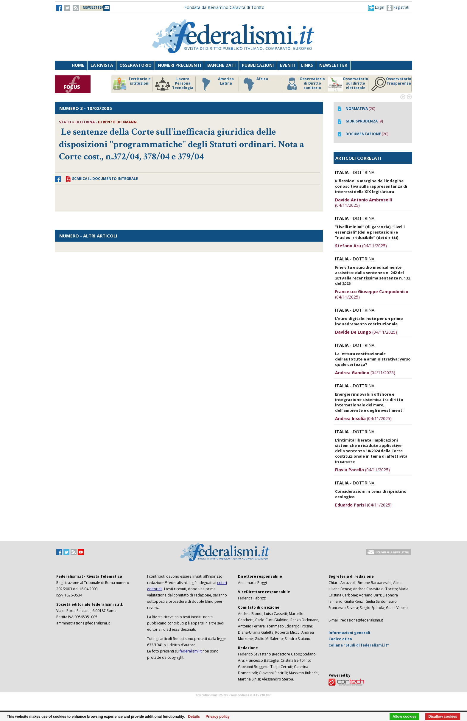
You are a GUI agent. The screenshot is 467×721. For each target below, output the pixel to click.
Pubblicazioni (258, 65)
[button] (376, 7)
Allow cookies (404, 716)
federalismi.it (191, 651)
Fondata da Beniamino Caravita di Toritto (224, 7)
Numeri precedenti (179, 65)
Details (194, 716)
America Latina (216, 84)
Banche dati (221, 65)
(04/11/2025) (363, 202)
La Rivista (102, 65)
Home (78, 65)
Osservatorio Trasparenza (391, 84)
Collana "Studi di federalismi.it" (359, 645)
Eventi (287, 65)
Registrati (398, 8)
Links (307, 65)
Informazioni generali (349, 632)
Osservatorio (135, 65)
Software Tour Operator (233, 702)
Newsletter (333, 65)
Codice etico (340, 638)
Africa (255, 84)
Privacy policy (218, 716)
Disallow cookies (442, 716)
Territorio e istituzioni (131, 84)
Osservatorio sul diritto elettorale (348, 84)
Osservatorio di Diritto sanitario (305, 84)
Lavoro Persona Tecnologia (174, 84)
